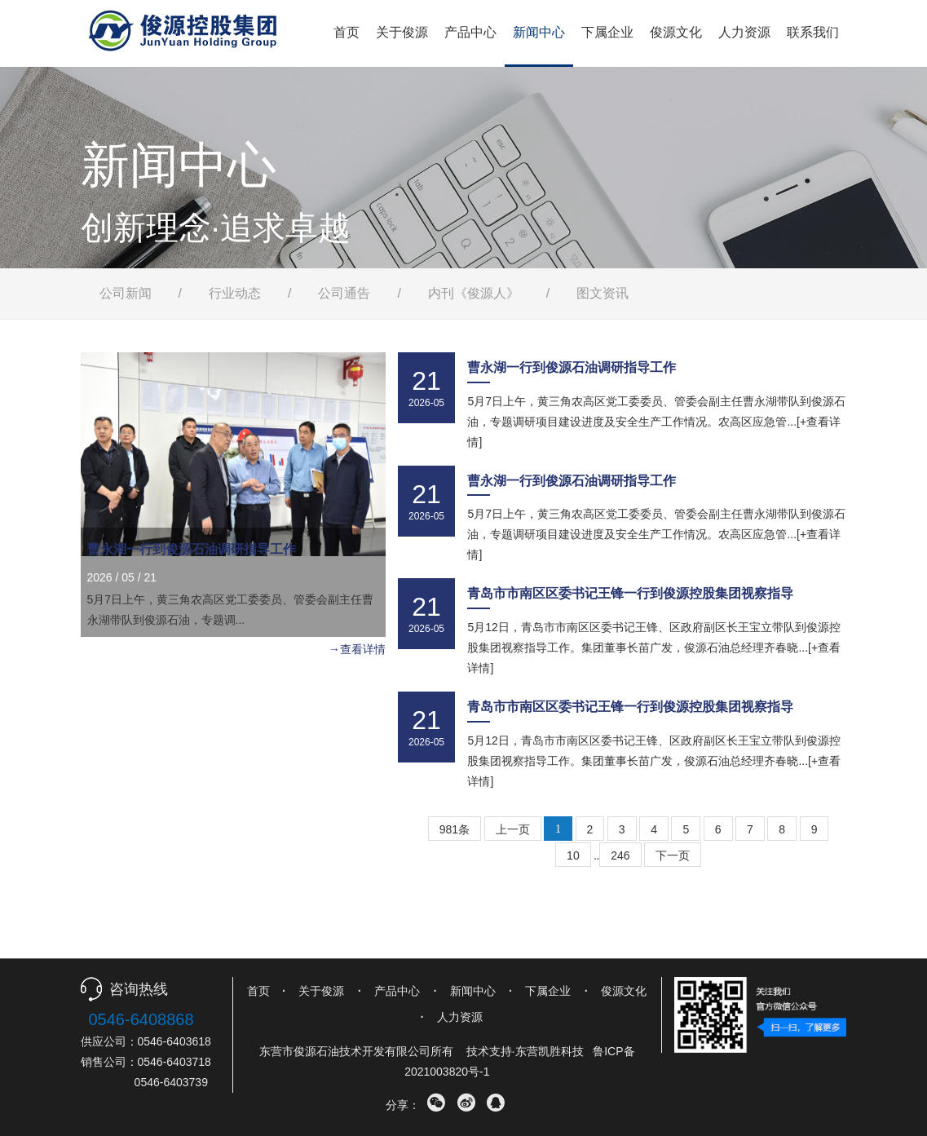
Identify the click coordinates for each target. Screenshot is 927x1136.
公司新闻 (125, 293)
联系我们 (813, 32)
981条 (454, 829)
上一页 (513, 829)
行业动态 (235, 293)
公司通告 (344, 293)
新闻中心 (539, 32)
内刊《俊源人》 (473, 293)
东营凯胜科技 (549, 1051)
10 (573, 855)
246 (620, 855)
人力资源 (744, 32)
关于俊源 (402, 32)
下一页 (673, 855)
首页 (346, 32)
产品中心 (470, 32)
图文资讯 (602, 293)
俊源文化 (676, 32)
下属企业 (607, 32)
